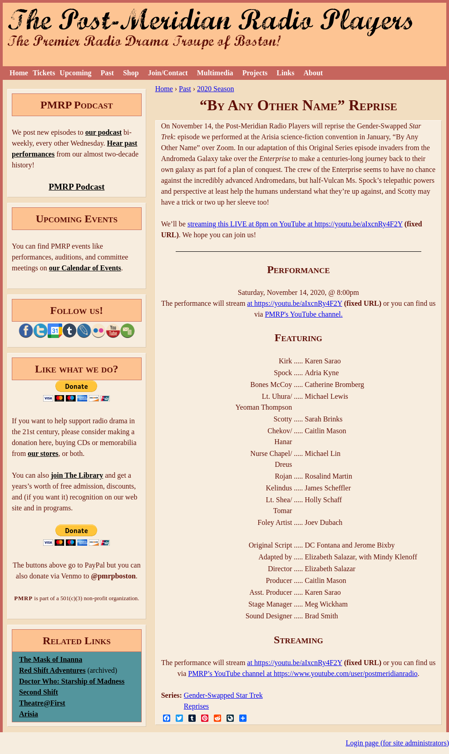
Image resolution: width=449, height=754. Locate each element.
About (313, 73)
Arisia (28, 714)
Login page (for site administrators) (397, 743)
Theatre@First (42, 703)
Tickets (44, 73)
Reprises (196, 706)
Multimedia (215, 73)
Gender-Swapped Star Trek (223, 695)
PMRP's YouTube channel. (303, 314)
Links (285, 73)
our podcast (103, 132)
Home (19, 73)
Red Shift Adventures (52, 670)
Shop (131, 73)
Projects (255, 73)
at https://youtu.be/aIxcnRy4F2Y (294, 303)
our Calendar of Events (85, 268)
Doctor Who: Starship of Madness (71, 681)
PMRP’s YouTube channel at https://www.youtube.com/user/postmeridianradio (302, 673)
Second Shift (38, 692)
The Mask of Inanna (50, 659)
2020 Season (215, 89)
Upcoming (75, 73)
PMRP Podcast (76, 186)
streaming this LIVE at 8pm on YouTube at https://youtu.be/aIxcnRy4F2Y (295, 224)
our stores (43, 453)
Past (107, 73)
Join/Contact (168, 73)
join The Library (77, 475)
